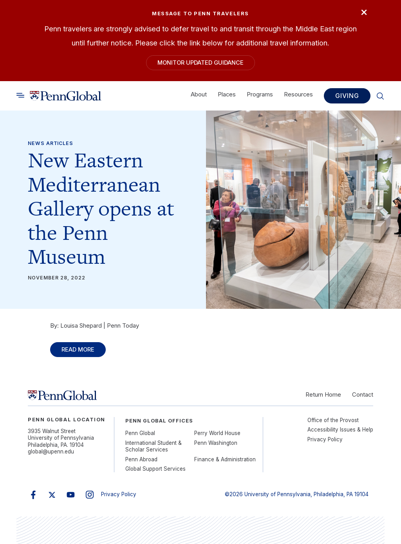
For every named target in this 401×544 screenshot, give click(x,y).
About (199, 94)
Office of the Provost (333, 420)
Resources (298, 94)
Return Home (323, 394)
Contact (362, 394)
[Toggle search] (20, 95)
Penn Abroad (141, 459)
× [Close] (364, 11)
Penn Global (140, 433)
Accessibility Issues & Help (340, 429)
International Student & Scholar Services (153, 446)
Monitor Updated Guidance (200, 62)
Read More (77, 349)
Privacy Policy (325, 439)
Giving (347, 96)
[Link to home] (65, 96)
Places (227, 94)
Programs (260, 94)
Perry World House (217, 433)
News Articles (50, 143)
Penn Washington (215, 443)
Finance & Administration (225, 459)
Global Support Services (155, 469)
